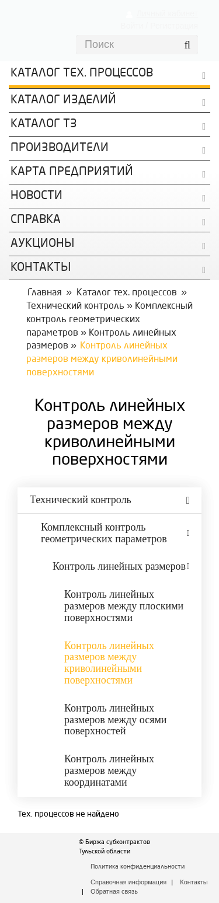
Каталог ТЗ (44, 124)
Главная (44, 293)
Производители (60, 148)
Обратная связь (114, 891)
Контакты (194, 881)
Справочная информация (128, 881)
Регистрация (174, 25)
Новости (36, 196)
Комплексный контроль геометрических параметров (109, 320)
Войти (131, 25)
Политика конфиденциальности (138, 867)
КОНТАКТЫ (41, 268)
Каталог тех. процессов (127, 293)
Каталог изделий (63, 100)
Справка (36, 220)
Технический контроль (75, 306)
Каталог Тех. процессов (82, 73)
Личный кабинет (167, 13)
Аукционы (42, 244)
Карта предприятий (72, 172)
